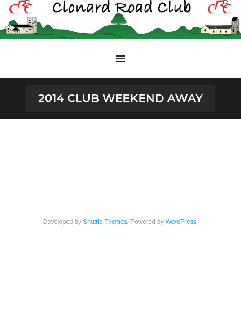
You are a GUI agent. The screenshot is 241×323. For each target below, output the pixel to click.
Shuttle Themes (105, 221)
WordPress (181, 221)
